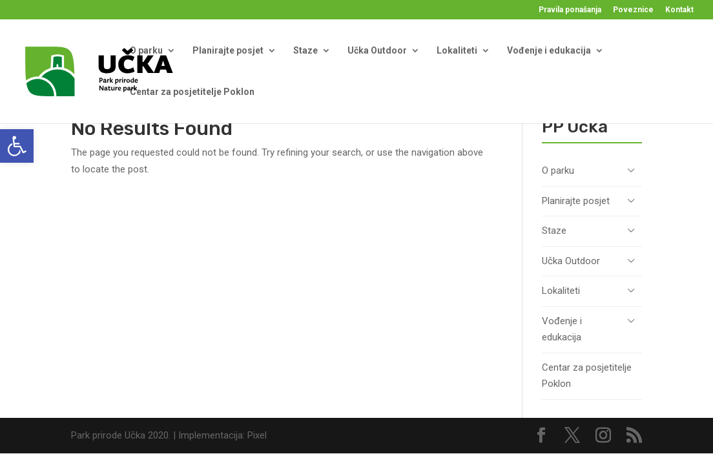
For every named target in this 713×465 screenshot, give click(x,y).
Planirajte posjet (228, 50)
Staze (305, 50)
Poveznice (633, 10)
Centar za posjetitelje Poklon (192, 92)
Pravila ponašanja (570, 10)
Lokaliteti (457, 50)
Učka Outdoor (377, 50)
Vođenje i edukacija (549, 50)
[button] (17, 146)
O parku (146, 50)
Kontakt (679, 10)
